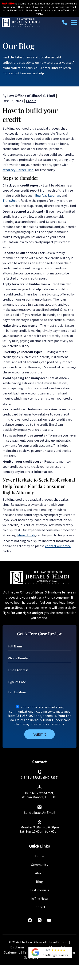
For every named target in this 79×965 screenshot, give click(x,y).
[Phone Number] (39, 658)
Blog (39, 881)
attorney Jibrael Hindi (18, 170)
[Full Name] (39, 646)
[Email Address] (39, 670)
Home (39, 856)
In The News (39, 898)
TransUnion (11, 200)
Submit (39, 734)
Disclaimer (18, 947)
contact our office (58, 546)
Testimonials (39, 890)
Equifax (40, 195)
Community (39, 864)
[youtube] (49, 921)
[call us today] (65, 22)
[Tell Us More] (39, 695)
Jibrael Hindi (26, 535)
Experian (53, 195)
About (39, 873)
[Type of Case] (39, 682)
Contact (40, 907)
